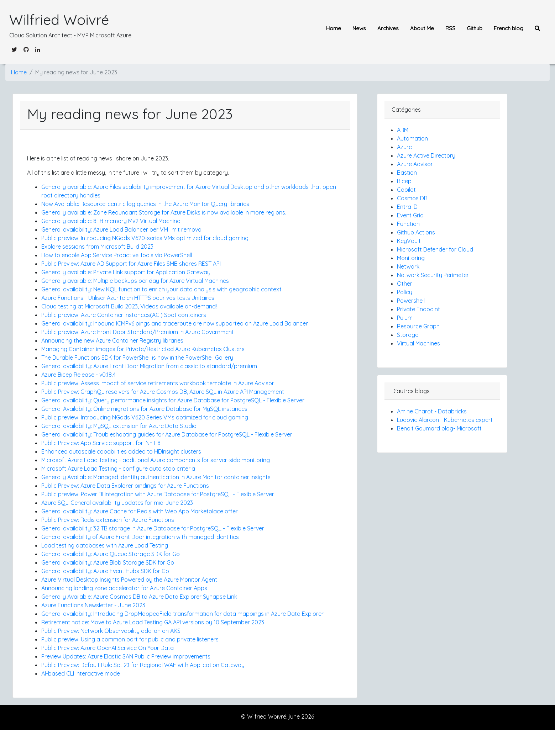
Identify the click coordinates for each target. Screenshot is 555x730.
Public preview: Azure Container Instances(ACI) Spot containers (123, 314)
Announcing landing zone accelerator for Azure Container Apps (124, 588)
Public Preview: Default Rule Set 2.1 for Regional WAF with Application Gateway (143, 664)
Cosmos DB (412, 198)
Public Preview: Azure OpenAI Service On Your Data (107, 647)
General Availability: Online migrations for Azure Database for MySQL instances (144, 408)
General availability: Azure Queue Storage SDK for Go (110, 553)
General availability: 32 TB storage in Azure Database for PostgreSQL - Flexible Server (152, 528)
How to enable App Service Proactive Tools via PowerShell (116, 255)
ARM (402, 129)
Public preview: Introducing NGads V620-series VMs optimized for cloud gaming (144, 238)
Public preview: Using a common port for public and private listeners (130, 639)
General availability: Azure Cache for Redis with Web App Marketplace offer (139, 511)
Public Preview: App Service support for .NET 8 (101, 442)
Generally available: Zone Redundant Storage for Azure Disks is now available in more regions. (163, 212)
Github (474, 28)
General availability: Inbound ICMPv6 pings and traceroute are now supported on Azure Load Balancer (174, 323)
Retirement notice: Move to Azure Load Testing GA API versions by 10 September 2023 (152, 622)
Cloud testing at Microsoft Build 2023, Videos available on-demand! (129, 306)
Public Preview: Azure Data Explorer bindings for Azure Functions (125, 485)
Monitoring (411, 257)
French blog (508, 28)
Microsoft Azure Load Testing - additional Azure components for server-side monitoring (155, 460)
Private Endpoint (418, 309)
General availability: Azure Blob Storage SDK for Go (107, 562)
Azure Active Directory (426, 155)
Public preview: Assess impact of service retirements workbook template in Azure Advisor (157, 383)
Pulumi (405, 317)
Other (404, 283)
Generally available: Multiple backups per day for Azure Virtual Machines (135, 280)
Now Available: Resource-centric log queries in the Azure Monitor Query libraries (145, 203)
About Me (422, 28)
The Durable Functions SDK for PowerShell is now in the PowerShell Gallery (137, 357)
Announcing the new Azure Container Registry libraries (112, 340)
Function (408, 223)
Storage (407, 334)
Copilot (406, 189)
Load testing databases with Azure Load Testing (104, 545)
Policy (404, 292)
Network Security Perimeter (433, 275)
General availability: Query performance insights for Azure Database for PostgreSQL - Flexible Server (172, 400)
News (359, 28)
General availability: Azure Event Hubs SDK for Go (105, 571)
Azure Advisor (415, 164)
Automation (412, 138)
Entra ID (407, 206)
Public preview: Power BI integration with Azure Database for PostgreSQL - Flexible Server (157, 494)
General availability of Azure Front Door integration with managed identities (140, 536)
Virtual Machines (418, 343)
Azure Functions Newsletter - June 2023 (93, 605)
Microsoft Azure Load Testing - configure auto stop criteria (118, 468)
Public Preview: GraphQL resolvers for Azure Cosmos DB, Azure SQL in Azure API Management (162, 391)
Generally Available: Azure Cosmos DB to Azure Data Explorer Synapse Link (139, 596)
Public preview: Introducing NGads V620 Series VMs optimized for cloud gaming (144, 417)
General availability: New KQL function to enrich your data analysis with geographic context (161, 289)
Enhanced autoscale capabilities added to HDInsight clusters (121, 451)
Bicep (404, 181)
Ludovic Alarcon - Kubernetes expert (445, 419)
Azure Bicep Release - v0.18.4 (78, 374)
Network (408, 266)
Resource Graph (418, 326)
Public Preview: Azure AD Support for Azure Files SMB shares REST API (131, 263)
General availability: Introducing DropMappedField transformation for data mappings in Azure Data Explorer (182, 613)
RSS (450, 28)
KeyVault (409, 240)
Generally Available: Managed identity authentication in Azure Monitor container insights (156, 477)
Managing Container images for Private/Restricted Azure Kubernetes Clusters (143, 349)
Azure (404, 146)
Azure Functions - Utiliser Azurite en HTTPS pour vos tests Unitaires (127, 297)
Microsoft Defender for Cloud (435, 249)
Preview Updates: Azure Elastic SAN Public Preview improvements (125, 656)
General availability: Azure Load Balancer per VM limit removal (122, 229)
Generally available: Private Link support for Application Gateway (125, 272)
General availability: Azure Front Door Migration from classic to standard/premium (149, 366)
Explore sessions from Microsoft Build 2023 (97, 246)
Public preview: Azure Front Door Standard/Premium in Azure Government (137, 331)
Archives (388, 28)
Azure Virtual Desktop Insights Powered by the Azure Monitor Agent (129, 579)
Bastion (407, 172)
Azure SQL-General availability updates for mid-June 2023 (117, 502)
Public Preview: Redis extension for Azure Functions (107, 519)
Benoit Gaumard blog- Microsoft (439, 428)
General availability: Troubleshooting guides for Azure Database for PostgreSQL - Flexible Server (166, 434)
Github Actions (416, 232)
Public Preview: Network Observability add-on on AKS (110, 630)
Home (333, 28)
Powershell (411, 300)
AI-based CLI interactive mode (80, 673)
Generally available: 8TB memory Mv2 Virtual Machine (110, 220)
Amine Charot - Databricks (432, 411)
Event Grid (410, 215)
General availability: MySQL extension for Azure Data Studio (119, 425)
